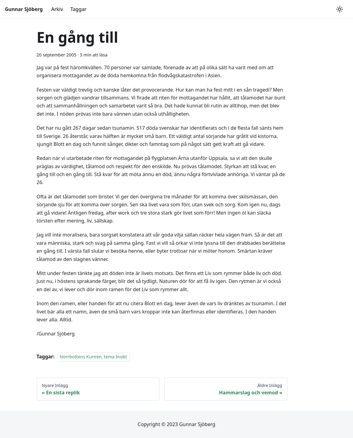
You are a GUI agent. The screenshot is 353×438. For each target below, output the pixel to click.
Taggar (78, 9)
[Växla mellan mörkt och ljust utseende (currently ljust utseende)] (339, 9)
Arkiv (57, 9)
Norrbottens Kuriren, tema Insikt (93, 357)
